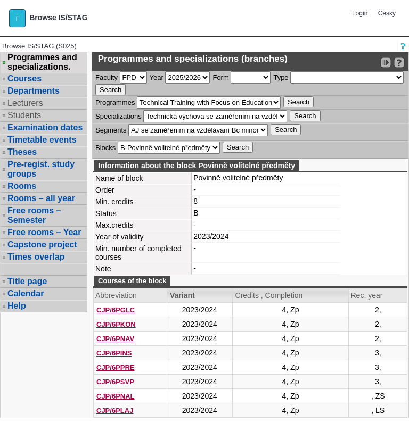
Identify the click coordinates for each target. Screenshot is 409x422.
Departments (33, 90)
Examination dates (45, 127)
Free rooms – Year (44, 232)
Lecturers (25, 102)
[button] (17, 18)
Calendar (25, 293)
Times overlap (35, 256)
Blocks (105, 148)
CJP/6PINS (114, 353)
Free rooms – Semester (34, 215)
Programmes (115, 102)
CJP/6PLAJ (114, 411)
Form (220, 77)
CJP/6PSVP (115, 382)
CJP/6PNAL (115, 396)
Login (359, 13)
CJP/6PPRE (115, 367)
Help (16, 305)
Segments (111, 130)
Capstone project (42, 244)
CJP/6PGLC (115, 310)
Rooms (21, 186)
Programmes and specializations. (42, 62)
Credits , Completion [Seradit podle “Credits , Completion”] (269, 295)
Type (280, 77)
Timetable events (42, 139)
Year (156, 77)
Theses (22, 151)
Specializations (118, 116)
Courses (24, 78)
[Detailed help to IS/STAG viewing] (399, 62)
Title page (27, 281)
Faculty (106, 77)
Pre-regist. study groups (41, 169)
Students (24, 115)
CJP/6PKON (116, 324)
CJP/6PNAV (115, 339)
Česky (387, 13)
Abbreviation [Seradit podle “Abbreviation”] (116, 295)
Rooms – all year (41, 198)
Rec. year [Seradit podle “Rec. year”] (366, 295)
